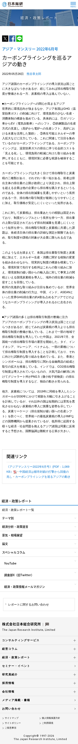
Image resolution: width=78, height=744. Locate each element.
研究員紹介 (10, 674)
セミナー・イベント (16, 665)
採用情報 (8, 683)
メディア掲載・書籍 (16, 700)
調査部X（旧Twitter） (19, 575)
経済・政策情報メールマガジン (24, 586)
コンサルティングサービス (21, 640)
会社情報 (8, 691)
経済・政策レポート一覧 (18, 510)
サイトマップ (12, 718)
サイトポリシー (13, 723)
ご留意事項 (10, 727)
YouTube (10, 563)
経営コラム (10, 648)
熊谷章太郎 (34, 73)
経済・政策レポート (16, 657)
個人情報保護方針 (51, 718)
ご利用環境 (47, 723)
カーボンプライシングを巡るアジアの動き (43, 476)
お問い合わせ (11, 708)
